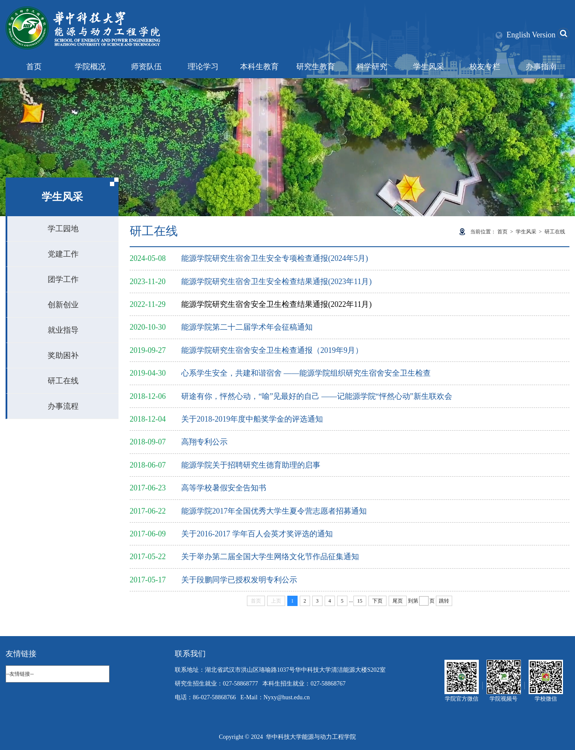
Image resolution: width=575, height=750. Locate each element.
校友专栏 (484, 66)
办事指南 (541, 66)
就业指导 (63, 330)
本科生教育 (259, 66)
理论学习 (203, 66)
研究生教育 (315, 66)
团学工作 (63, 279)
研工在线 (63, 381)
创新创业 (63, 304)
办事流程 (63, 406)
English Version (530, 35)
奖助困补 (63, 355)
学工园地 (63, 228)
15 (359, 601)
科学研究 (371, 66)
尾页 (397, 601)
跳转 (444, 601)
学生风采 (428, 66)
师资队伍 (146, 66)
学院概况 (90, 66)
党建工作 (63, 254)
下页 (377, 601)
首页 (34, 66)
